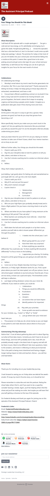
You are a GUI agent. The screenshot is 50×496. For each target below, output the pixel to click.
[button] (3, 19)
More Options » (5, 446)
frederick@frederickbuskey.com (17, 409)
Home (3, 478)
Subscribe (5, 461)
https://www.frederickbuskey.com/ (21, 412)
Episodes (8, 478)
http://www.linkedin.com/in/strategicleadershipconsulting (22, 417)
